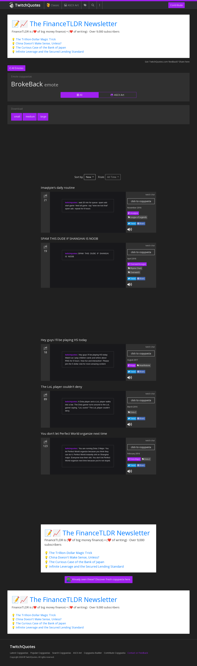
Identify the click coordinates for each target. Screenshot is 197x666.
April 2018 (131, 258)
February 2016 (133, 453)
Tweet (132, 223)
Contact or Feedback (137, 652)
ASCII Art (71, 5)
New (89, 177)
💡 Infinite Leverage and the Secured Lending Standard (48, 51)
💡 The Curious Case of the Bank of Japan (39, 47)
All (79, 95)
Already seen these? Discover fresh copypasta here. (99, 579)
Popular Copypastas (40, 652)
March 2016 (132, 406)
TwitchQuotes (25, 5)
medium (30, 116)
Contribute (176, 5)
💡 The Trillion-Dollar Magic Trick (34, 39)
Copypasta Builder (93, 652)
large (43, 116)
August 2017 (132, 360)
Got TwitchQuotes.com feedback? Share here (167, 61)
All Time (112, 177)
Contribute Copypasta (114, 652)
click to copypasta (141, 201)
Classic (53, 5)
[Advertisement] (98, 149)
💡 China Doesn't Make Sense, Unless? (36, 43)
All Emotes (16, 68)
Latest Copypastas (19, 652)
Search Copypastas (61, 652)
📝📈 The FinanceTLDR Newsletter (64, 23)
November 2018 (134, 207)
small (17, 116)
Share (141, 223)
